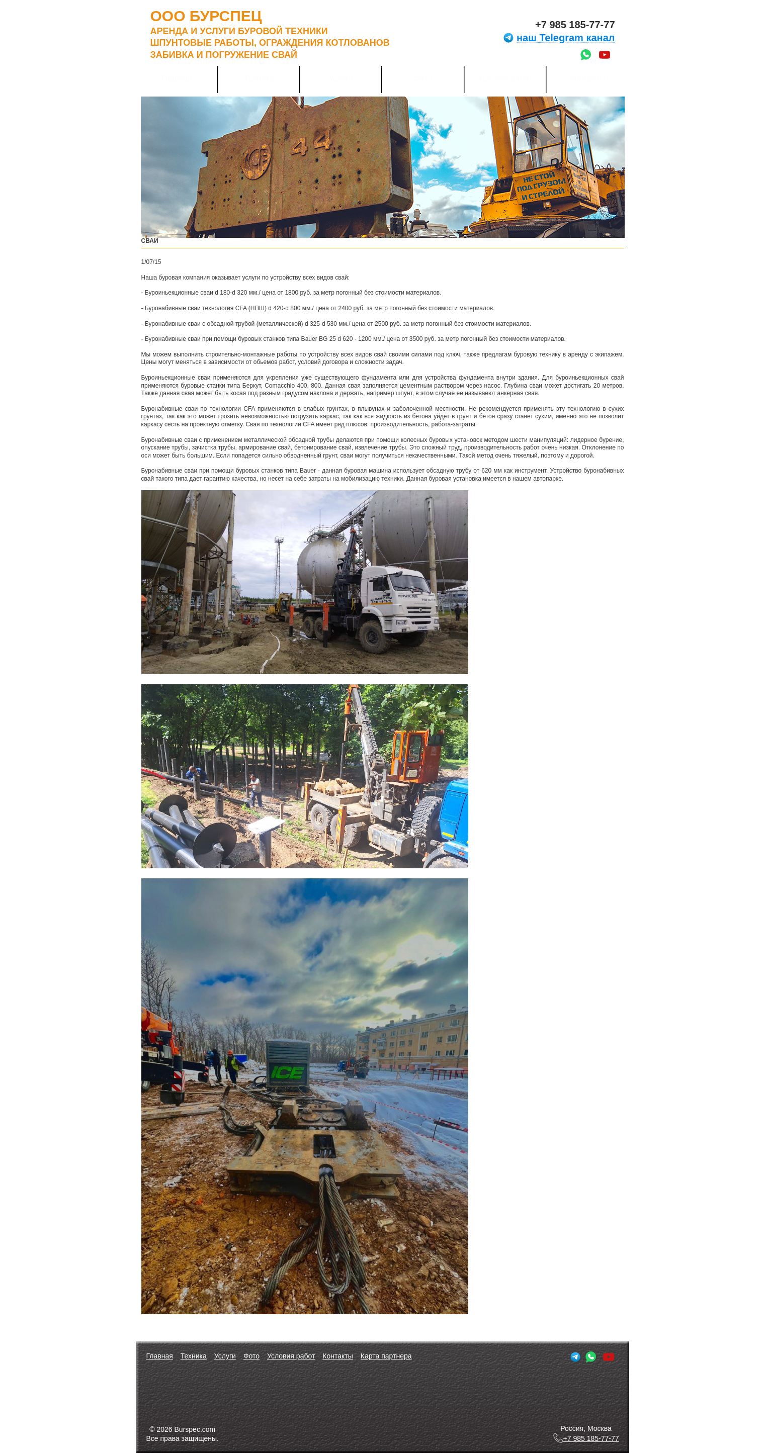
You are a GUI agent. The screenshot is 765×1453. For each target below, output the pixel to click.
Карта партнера (386, 1356)
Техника (259, 78)
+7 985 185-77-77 (575, 24)
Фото (423, 78)
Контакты (587, 78)
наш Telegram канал (559, 37)
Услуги (340, 78)
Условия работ (505, 78)
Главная (176, 78)
